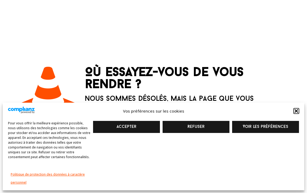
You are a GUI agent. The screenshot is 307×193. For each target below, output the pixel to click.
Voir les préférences (265, 127)
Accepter (126, 127)
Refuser (196, 127)
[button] (296, 111)
